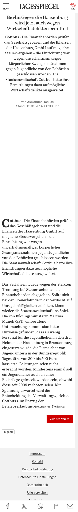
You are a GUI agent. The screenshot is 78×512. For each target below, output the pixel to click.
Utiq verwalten (37, 492)
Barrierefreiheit (37, 485)
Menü (6, 6)
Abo (73, 6)
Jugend (8, 431)
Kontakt (37, 461)
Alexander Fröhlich (40, 102)
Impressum (37, 453)
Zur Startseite (59, 419)
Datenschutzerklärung (37, 469)
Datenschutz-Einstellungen (37, 477)
